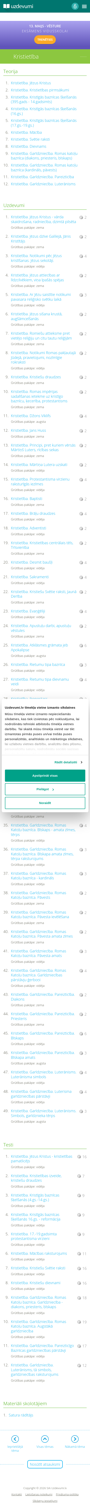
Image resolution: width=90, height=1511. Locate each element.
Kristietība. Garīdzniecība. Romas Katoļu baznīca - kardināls (38, 876)
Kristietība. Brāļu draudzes (33, 513)
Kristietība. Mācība (26, 132)
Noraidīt (45, 803)
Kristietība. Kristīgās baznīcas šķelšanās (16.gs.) (44, 111)
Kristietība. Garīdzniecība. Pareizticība (42, 176)
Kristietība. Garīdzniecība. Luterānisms (43, 183)
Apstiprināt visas (45, 775)
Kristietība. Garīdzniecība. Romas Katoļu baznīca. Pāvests (38, 895)
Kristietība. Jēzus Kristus (31, 82)
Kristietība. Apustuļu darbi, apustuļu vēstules (41, 628)
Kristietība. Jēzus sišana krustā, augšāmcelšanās (36, 316)
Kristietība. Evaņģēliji (28, 610)
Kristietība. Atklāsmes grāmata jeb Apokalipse (39, 647)
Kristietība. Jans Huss (28, 430)
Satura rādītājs (21, 1415)
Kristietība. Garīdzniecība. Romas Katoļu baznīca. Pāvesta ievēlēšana (40, 914)
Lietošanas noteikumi (38, 1494)
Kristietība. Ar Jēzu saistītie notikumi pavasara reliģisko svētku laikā (41, 297)
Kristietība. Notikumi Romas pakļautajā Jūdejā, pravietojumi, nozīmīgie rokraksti (43, 357)
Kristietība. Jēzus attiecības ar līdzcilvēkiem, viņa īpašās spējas (37, 277)
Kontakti (17, 1494)
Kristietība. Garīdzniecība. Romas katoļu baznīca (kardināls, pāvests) (44, 167)
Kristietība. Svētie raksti (30, 139)
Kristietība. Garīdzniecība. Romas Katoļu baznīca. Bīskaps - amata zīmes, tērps (43, 830)
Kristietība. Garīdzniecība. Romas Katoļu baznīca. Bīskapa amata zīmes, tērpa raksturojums (42, 854)
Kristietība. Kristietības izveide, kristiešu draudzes (36, 1178)
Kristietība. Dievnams (28, 146)
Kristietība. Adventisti (28, 527)
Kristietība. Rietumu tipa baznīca (38, 664)
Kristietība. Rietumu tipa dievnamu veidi (40, 682)
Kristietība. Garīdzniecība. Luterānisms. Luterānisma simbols (43, 1074)
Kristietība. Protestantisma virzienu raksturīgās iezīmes (40, 481)
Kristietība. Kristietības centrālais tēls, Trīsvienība (42, 545)
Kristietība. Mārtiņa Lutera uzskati (39, 464)
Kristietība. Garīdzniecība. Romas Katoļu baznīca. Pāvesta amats (38, 953)
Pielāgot (45, 789)
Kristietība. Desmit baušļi (31, 562)
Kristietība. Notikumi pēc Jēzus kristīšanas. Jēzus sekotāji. (36, 258)
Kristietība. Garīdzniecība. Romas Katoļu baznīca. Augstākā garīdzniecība (38, 1326)
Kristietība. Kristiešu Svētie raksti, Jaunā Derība (43, 594)
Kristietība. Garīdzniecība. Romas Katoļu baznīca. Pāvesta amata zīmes (42, 934)
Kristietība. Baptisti (26, 498)
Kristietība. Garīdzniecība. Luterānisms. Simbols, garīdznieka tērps (43, 1113)
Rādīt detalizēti (66, 762)
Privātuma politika (67, 1494)
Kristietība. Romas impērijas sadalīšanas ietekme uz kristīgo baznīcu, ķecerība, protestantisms (39, 396)
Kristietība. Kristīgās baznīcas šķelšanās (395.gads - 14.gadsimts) (44, 99)
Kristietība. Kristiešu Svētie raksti (38, 1267)
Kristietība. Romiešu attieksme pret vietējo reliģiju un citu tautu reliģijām (41, 336)
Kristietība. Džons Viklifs (31, 415)
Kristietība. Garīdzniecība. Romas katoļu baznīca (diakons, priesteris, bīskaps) (44, 156)
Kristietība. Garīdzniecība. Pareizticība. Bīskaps (43, 1035)
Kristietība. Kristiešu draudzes (36, 376)
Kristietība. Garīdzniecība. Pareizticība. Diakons (43, 997)
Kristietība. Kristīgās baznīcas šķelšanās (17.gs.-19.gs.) (44, 123)
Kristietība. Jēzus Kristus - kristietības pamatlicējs (41, 1159)
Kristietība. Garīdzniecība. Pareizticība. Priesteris (43, 1016)
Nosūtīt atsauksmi (45, 1464)
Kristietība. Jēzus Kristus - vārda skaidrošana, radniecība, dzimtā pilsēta (43, 219)
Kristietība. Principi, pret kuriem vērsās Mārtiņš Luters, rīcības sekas (43, 447)
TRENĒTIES (45, 40)
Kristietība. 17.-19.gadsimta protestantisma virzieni (34, 1236)
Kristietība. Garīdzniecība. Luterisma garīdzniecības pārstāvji (41, 1094)
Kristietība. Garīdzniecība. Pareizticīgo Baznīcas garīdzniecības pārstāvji (42, 1348)
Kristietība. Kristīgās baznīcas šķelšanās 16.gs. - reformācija (35, 1217)
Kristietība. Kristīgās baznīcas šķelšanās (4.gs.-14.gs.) (35, 1197)
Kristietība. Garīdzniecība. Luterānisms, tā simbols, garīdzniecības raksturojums (34, 1369)
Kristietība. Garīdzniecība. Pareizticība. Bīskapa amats (43, 1055)
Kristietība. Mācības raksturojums (39, 1253)
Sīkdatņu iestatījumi (45, 1501)
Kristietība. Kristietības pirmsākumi (40, 89)
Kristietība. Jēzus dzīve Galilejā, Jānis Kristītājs (41, 239)
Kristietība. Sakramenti (30, 576)
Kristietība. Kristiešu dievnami (35, 1282)
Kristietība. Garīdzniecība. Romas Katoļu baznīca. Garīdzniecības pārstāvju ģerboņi (38, 975)
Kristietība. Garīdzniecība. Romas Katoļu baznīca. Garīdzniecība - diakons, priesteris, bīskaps (38, 1302)
